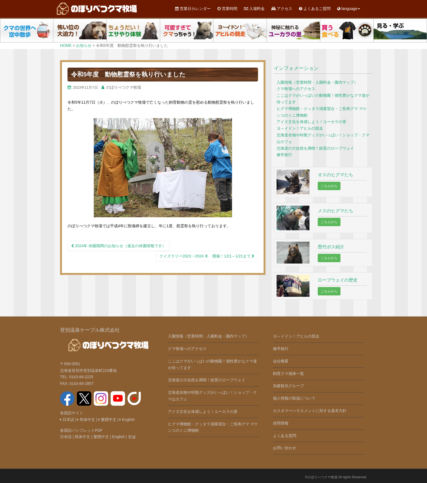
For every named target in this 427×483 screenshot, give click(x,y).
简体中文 (86, 419)
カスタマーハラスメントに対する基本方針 (310, 410)
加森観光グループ (288, 386)
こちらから (329, 186)
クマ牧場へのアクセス (296, 88)
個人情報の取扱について (294, 398)
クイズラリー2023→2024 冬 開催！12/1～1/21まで (207, 256)
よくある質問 (284, 435)
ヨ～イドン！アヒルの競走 (300, 128)
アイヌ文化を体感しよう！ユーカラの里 (311, 121)
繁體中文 (107, 419)
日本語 (67, 419)
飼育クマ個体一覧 (288, 373)
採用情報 (280, 423)
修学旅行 (284, 154)
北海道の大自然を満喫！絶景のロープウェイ (315, 148)
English (127, 419)
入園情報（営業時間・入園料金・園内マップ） (317, 82)
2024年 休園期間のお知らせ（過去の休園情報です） (118, 246)
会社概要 (280, 361)
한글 (132, 437)
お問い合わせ (284, 448)
